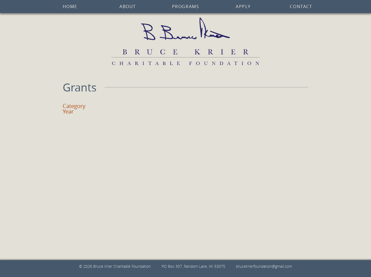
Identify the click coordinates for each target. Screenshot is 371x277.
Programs (185, 7)
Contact (301, 7)
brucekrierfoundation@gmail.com (264, 266)
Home (70, 7)
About (127, 7)
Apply (243, 7)
